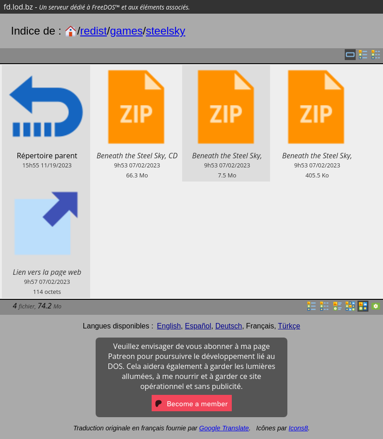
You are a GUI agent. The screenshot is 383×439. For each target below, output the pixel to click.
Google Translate (224, 428)
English (169, 326)
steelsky (165, 31)
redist (93, 31)
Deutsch (228, 326)
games (126, 31)
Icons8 (298, 428)
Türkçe (289, 326)
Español (198, 326)
